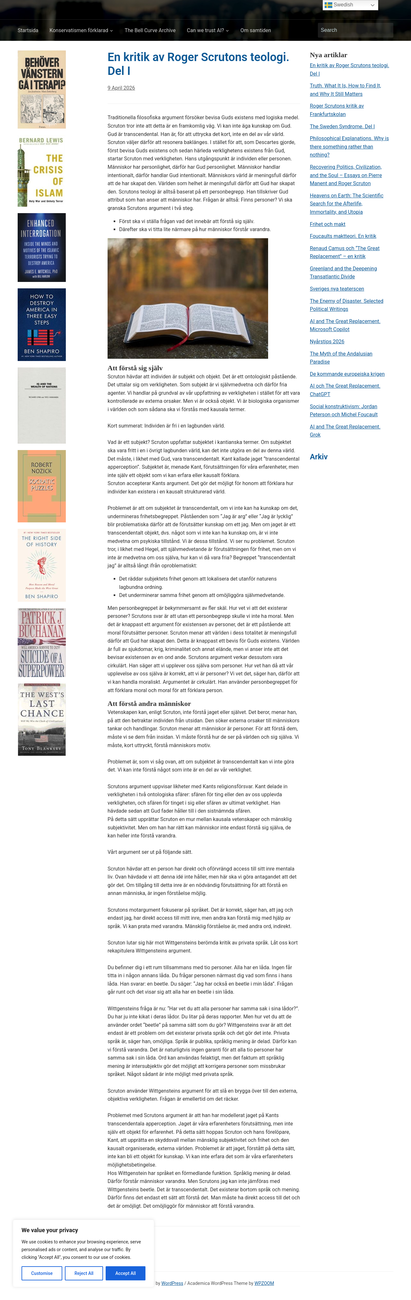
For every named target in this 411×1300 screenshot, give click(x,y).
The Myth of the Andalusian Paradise (341, 358)
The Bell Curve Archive (150, 30)
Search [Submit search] (385, 30)
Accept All (125, 1273)
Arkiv (319, 456)
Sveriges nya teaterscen (337, 289)
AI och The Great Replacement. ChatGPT (345, 390)
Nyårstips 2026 (327, 342)
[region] (83, 1253)
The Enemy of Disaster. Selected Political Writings (346, 305)
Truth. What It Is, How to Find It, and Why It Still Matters (345, 90)
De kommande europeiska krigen (347, 374)
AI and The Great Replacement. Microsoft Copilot (345, 325)
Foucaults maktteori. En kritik (343, 236)
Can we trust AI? (205, 30)
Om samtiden (255, 30)
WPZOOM (264, 1283)
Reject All (83, 1273)
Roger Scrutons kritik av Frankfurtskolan (337, 110)
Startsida (28, 30)
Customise (42, 1273)
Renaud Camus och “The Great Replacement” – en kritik (345, 252)
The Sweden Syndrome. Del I (342, 126)
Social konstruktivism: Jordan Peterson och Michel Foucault (344, 410)
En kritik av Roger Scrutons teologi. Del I (349, 69)
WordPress (172, 1283)
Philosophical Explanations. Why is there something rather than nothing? (349, 146)
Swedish (339, 5)
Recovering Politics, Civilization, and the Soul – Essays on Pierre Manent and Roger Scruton (346, 175)
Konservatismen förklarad (78, 30)
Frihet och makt (327, 224)
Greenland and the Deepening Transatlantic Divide (343, 273)
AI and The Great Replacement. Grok (345, 431)
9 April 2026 (121, 88)
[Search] (349, 30)
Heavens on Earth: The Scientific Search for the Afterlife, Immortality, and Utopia (346, 204)
